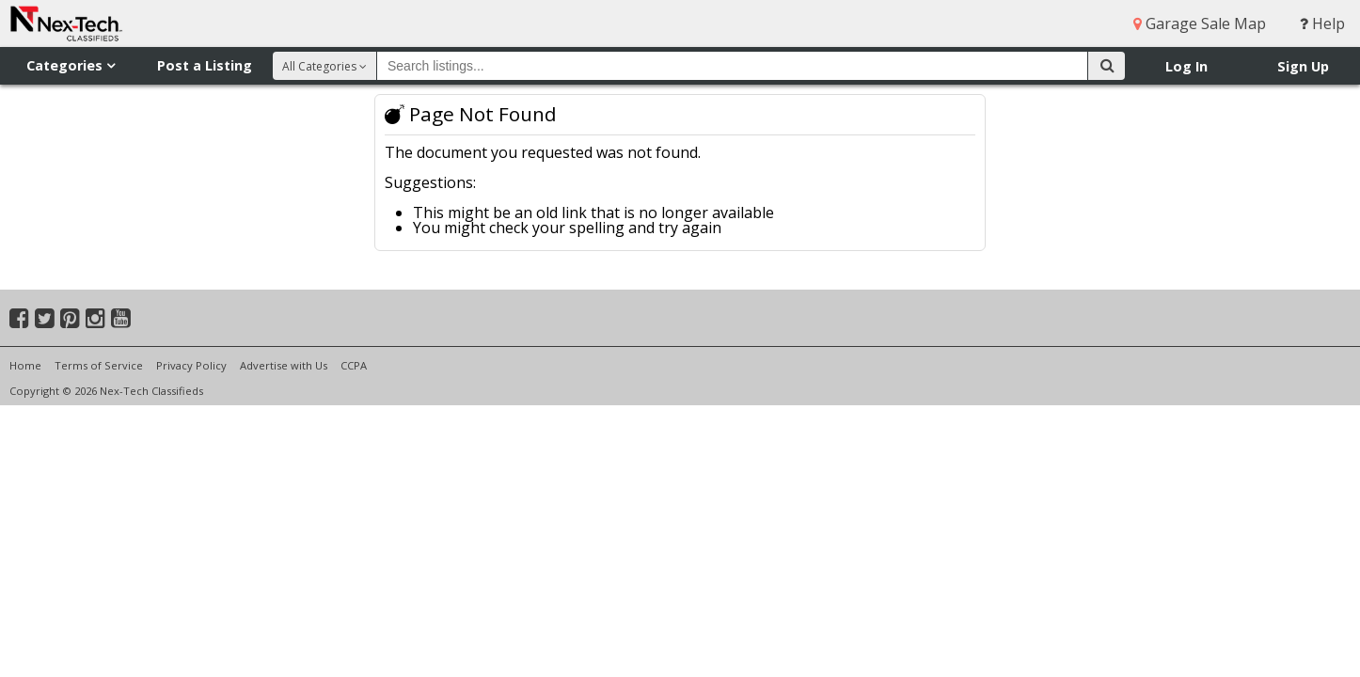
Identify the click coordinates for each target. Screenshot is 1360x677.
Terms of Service (99, 365)
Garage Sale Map (1199, 23)
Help (1322, 23)
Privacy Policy (191, 365)
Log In (1186, 66)
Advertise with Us (283, 365)
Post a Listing (204, 65)
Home (25, 365)
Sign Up (1303, 66)
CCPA (353, 365)
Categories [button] (70, 65)
